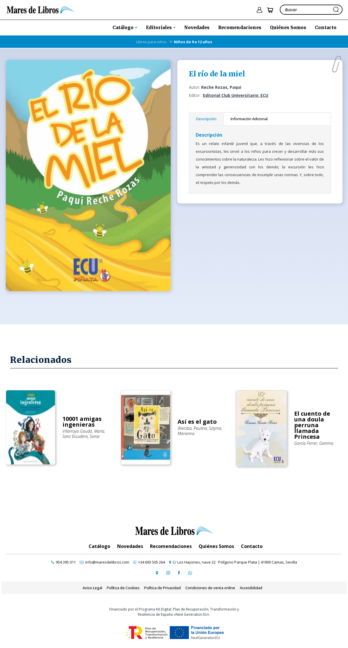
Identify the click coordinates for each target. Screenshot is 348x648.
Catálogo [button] (124, 27)
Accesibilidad (251, 587)
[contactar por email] (104, 562)
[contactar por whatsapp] (190, 572)
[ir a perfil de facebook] (179, 572)
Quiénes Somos (288, 27)
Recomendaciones (239, 27)
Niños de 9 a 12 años (193, 41)
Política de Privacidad (162, 587)
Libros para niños (151, 41)
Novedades (197, 27)
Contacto (325, 27)
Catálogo (99, 546)
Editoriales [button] (159, 27)
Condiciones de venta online (210, 587)
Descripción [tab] (206, 118)
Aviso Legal (92, 587)
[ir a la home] (41, 9)
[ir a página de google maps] (157, 572)
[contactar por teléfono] (63, 562)
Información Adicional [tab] (249, 118)
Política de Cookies (123, 587)
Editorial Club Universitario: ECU (235, 95)
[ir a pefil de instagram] (168, 572)
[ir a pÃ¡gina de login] (259, 10)
